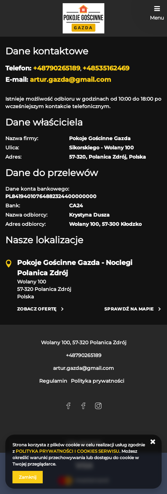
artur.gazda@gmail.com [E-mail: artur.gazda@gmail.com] (83, 368)
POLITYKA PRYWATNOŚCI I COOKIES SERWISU (67, 451)
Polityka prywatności (97, 381)
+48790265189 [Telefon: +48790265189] (83, 355)
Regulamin (53, 381)
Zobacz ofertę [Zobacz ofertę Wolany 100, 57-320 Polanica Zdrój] (37, 309)
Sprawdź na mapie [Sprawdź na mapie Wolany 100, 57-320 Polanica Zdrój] (129, 309)
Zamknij (27, 477)
